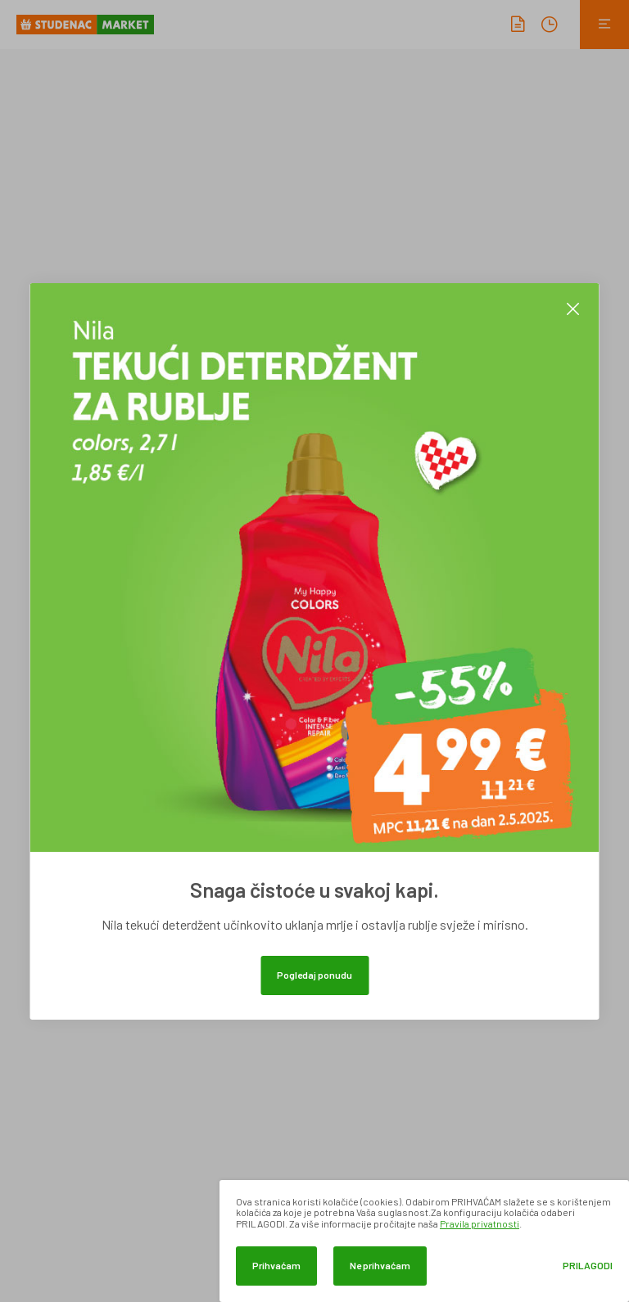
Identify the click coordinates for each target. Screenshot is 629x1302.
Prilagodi (588, 1265)
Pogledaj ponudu (314, 974)
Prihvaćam (276, 1265)
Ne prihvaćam (380, 1265)
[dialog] (424, 1241)
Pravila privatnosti (479, 1223)
